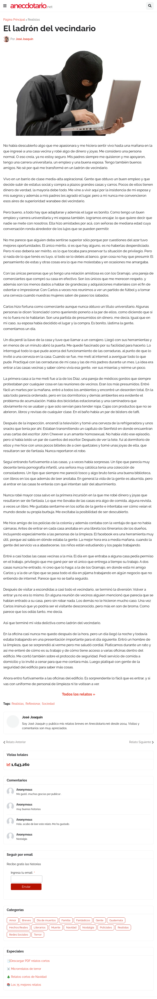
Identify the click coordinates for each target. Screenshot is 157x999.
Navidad (71, 927)
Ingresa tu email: (23, 873)
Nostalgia (88, 927)
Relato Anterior (16, 742)
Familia (66, 920)
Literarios (39, 927)
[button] (5, 5)
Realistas (34, 19)
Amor (12, 920)
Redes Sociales (18, 934)
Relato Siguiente (140, 742)
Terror (38, 934)
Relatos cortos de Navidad (29, 976)
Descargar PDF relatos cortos (30, 960)
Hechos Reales (18, 927)
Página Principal (14, 19)
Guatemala (116, 920)
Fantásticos (83, 920)
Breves (26, 920)
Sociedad (48, 703)
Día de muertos (46, 920)
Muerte (55, 927)
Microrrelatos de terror (26, 968)
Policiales (106, 927)
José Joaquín (32, 717)
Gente (99, 920)
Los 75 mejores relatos (26, 984)
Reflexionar (33, 703)
